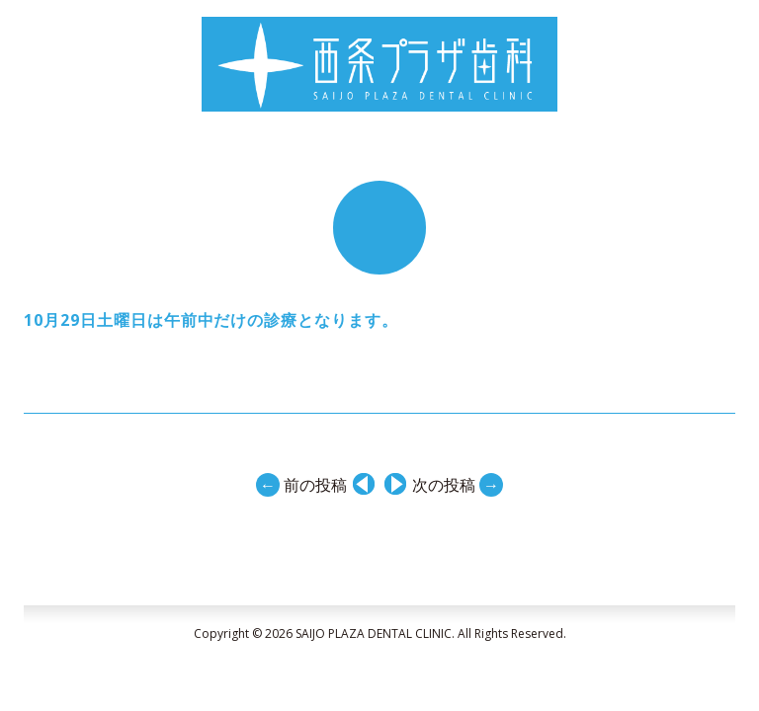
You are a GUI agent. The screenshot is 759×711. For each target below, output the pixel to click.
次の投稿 (457, 484)
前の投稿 (301, 484)
